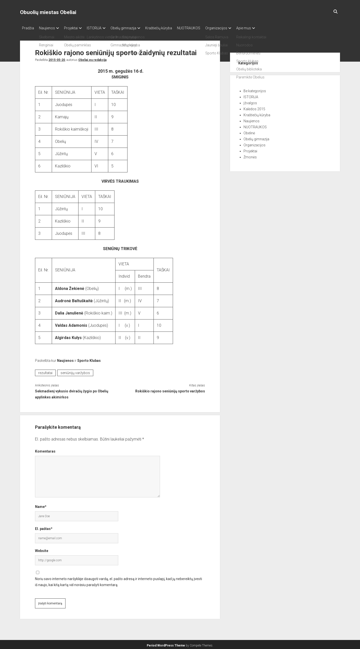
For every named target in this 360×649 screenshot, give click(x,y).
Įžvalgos (250, 101)
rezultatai (45, 371)
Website (41, 549)
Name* (40, 505)
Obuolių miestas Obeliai (48, 12)
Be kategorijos (255, 89)
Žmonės (250, 156)
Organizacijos (234, 28)
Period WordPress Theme (166, 644)
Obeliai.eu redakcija (92, 58)
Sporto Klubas (89, 359)
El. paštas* (43, 527)
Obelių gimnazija (133, 28)
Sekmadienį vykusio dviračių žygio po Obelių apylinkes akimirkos (71, 393)
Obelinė (249, 132)
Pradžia (28, 28)
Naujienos (50, 28)
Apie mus (263, 28)
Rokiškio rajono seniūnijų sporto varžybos (170, 390)
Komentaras (45, 450)
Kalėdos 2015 (254, 107)
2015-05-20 (56, 58)
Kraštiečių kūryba (171, 28)
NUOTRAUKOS (203, 28)
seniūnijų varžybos (75, 371)
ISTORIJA (101, 28)
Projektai (76, 28)
